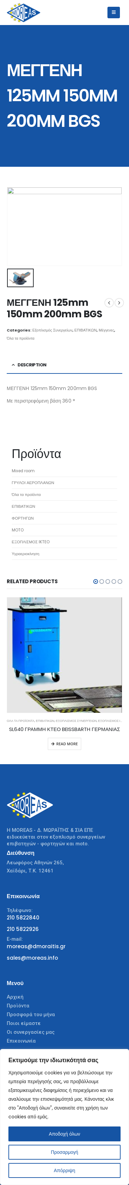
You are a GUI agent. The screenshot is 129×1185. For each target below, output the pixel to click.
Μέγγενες (106, 330)
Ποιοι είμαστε (24, 1023)
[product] (64, 655)
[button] (96, 581)
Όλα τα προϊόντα (20, 338)
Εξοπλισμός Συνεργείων (52, 330)
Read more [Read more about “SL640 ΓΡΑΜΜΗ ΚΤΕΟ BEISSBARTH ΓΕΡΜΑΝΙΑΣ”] (67, 743)
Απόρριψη (64, 1170)
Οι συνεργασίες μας (31, 1032)
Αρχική (15, 997)
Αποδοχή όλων (64, 1134)
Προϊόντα (18, 1006)
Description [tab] (32, 365)
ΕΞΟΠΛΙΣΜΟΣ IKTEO (113, 721)
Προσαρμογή (64, 1152)
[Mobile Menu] (113, 12)
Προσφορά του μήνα (31, 1014)
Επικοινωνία (21, 1041)
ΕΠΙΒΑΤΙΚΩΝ (85, 330)
